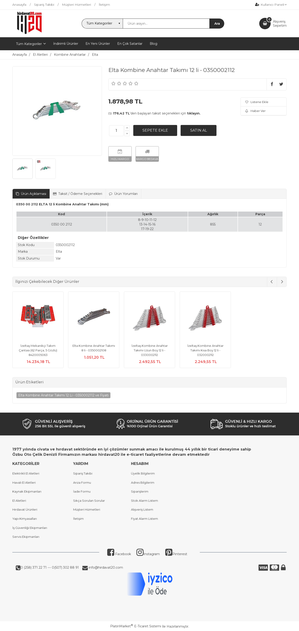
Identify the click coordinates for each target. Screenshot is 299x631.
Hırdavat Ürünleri (24, 509)
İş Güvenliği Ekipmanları (29, 528)
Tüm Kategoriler (29, 44)
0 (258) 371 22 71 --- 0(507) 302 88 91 (50, 567)
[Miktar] (116, 130)
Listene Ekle (256, 102)
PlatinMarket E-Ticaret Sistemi (135, 626)
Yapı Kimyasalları (24, 518)
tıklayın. (193, 113)
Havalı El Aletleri (24, 482)
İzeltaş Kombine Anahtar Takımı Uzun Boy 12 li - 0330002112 (149, 350)
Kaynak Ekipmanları (26, 491)
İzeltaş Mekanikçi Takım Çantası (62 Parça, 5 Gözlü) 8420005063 (38, 350)
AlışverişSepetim (280, 23)
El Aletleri (19, 500)
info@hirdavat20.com (105, 567)
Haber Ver (255, 111)
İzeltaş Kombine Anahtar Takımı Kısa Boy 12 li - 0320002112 (205, 350)
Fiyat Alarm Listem (144, 518)
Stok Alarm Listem (144, 500)
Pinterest (176, 554)
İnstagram (148, 554)
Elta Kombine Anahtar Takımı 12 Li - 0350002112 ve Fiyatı (63, 395)
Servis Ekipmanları (25, 536)
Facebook (119, 554)
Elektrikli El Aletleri (25, 473)
